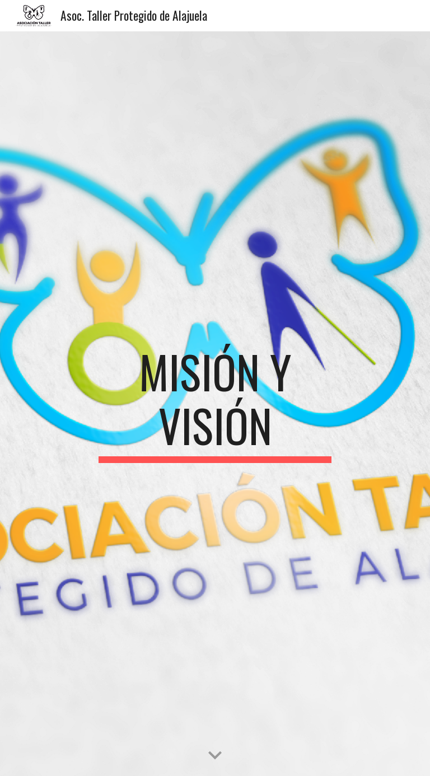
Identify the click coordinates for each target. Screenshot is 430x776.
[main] (214, 404)
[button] (215, 755)
